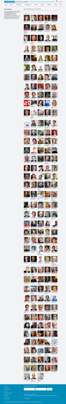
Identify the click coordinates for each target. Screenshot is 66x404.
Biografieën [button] (18, 4)
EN (61, 1)
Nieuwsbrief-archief (8, 392)
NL (59, 1)
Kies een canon (27, 13)
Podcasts (36, 4)
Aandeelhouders (7, 389)
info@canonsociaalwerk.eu (32, 394)
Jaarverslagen (7, 397)
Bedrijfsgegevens (7, 394)
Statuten (6, 395)
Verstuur (49, 389)
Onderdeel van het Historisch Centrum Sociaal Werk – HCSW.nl (42, 1)
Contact (55, 4)
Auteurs (5, 390)
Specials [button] (42, 4)
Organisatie (6, 387)
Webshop (49, 4)
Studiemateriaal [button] (27, 4)
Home (6, 4)
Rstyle (40, 402)
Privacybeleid (7, 398)
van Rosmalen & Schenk (28, 402)
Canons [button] (11, 4)
